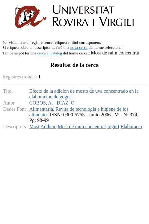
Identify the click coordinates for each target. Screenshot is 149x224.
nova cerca (79, 47)
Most (34, 126)
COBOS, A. (41, 102)
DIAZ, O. (66, 102)
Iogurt (113, 126)
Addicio (49, 126)
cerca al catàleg (49, 53)
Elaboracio (131, 126)
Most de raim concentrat (82, 126)
